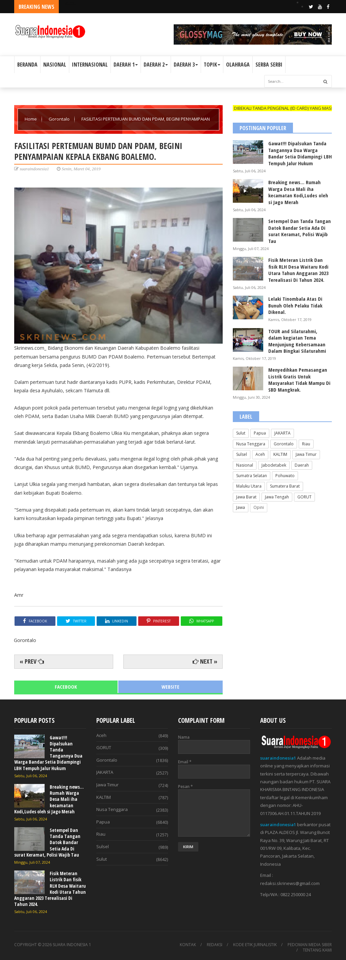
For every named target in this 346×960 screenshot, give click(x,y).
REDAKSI (214, 944)
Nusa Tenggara (250, 444)
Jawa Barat (246, 497)
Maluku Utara (249, 486)
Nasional (244, 465)
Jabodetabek (274, 465)
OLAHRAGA (238, 64)
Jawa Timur (306, 454)
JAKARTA (282, 433)
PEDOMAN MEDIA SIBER (310, 944)
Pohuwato (285, 475)
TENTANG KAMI (317, 950)
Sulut (240, 433)
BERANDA (27, 64)
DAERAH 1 (126, 64)
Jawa (240, 507)
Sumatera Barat (285, 486)
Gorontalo (60, 119)
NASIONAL (54, 64)
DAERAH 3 (186, 64)
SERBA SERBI (268, 64)
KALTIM (280, 454)
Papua (260, 433)
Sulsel (241, 454)
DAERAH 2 (156, 64)
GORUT (304, 497)
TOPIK (212, 64)
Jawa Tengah (277, 497)
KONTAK (188, 944)
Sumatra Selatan (251, 475)
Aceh (260, 454)
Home (31, 119)
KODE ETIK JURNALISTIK (255, 944)
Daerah (302, 465)
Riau (306, 444)
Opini (258, 507)
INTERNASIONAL (90, 64)
